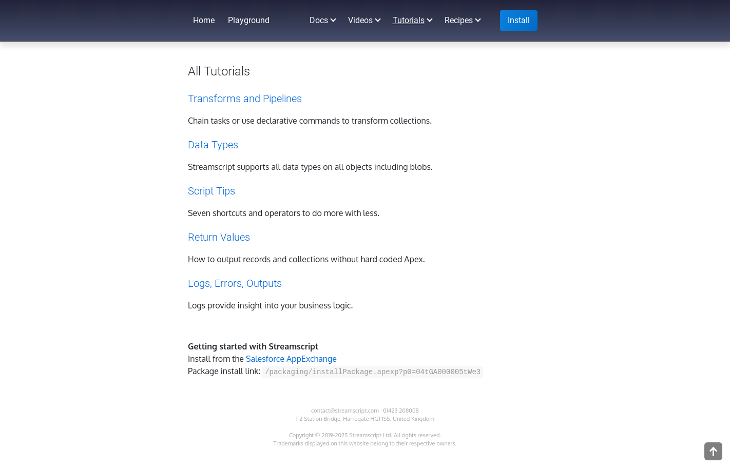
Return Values (219, 237)
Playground (249, 20)
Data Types (213, 145)
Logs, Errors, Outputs (235, 283)
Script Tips (211, 191)
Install (519, 20)
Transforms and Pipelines (245, 98)
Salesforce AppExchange (291, 359)
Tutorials (409, 20)
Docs (319, 20)
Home (204, 20)
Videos (360, 20)
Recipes (459, 20)
